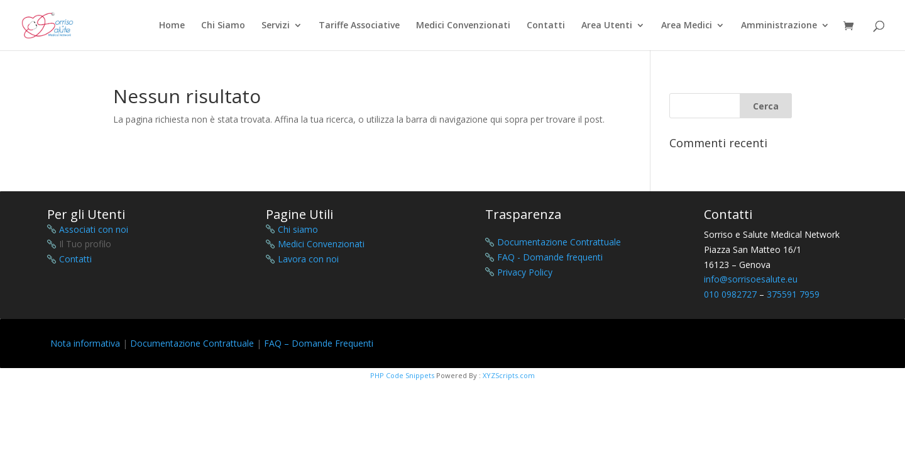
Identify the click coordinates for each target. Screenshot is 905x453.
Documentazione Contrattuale (192, 343)
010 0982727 (730, 294)
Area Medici (686, 26)
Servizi (275, 26)
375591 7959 (793, 294)
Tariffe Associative (359, 26)
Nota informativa (85, 343)
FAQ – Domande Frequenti (318, 343)
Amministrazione (779, 26)
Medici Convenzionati (463, 26)
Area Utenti (606, 26)
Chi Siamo (223, 26)
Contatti (546, 26)
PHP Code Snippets (402, 375)
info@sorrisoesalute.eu (751, 279)
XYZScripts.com (509, 375)
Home (172, 26)
